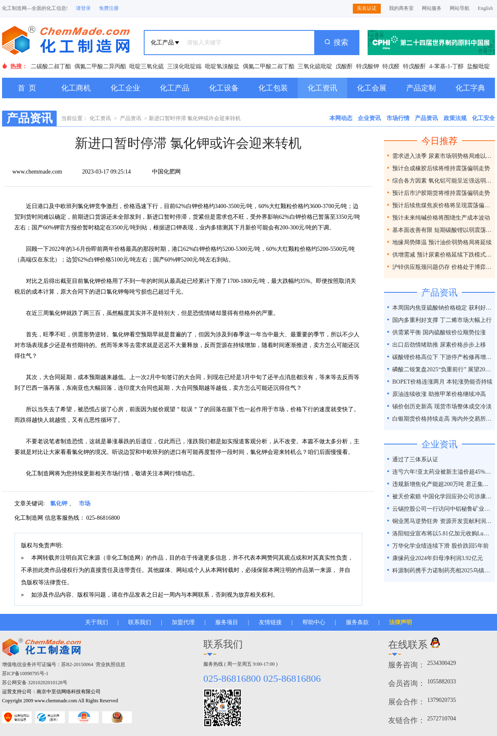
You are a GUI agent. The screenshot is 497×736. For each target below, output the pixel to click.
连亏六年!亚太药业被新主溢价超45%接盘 (442, 472)
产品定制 (421, 88)
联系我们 (139, 622)
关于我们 (96, 622)
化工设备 (224, 88)
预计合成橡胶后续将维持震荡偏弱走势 (441, 168)
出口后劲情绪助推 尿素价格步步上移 (439, 345)
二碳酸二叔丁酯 (51, 66)
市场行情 (398, 118)
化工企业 (125, 88)
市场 (84, 503)
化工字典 (470, 88)
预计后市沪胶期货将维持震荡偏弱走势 (441, 193)
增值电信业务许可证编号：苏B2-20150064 (47, 664)
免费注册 (109, 8)
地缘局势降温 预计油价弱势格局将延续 (442, 242)
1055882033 (441, 681)
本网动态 (340, 118)
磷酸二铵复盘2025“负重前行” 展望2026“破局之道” (442, 369)
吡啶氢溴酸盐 (222, 66)
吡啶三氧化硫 (146, 66)
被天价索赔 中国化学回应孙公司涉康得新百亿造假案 (442, 496)
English (485, 8)
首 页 (27, 88)
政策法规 (455, 118)
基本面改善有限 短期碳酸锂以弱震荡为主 (442, 230)
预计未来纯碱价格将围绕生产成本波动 (441, 218)
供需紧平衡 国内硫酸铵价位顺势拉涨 (439, 332)
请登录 (83, 8)
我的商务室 (401, 8)
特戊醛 (391, 66)
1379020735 (441, 700)
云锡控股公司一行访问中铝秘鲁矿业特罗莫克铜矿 (442, 509)
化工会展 (372, 88)
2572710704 (441, 718)
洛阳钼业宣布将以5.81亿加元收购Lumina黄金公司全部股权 (442, 533)
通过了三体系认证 (415, 459)
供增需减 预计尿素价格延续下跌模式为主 (442, 255)
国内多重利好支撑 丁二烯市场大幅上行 (442, 320)
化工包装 (273, 88)
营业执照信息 (110, 664)
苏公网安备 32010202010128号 (34, 682)
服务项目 (226, 622)
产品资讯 (130, 118)
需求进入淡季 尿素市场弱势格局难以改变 (442, 156)
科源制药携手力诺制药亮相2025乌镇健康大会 (442, 570)
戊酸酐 (344, 66)
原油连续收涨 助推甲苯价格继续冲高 (439, 394)
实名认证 (367, 8)
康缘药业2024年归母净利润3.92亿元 (437, 558)
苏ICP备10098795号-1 (25, 673)
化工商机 (76, 88)
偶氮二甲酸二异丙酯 (100, 66)
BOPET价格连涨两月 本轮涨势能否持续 (442, 382)
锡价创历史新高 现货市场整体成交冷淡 (442, 406)
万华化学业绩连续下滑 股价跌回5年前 (440, 546)
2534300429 (441, 663)
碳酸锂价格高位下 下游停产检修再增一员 (442, 357)
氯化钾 (58, 503)
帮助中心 (313, 622)
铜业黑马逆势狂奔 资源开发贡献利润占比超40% (442, 521)
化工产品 (174, 88)
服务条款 (357, 622)
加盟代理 (183, 622)
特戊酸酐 (414, 66)
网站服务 (432, 8)
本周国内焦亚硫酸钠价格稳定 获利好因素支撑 (442, 308)
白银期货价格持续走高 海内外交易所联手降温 (442, 419)
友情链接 (270, 622)
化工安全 (483, 118)
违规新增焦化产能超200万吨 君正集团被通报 (442, 484)
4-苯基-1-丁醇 (446, 66)
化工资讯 (322, 88)
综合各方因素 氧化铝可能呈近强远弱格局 (442, 181)
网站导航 (459, 8)
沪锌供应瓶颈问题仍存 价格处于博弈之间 (442, 267)
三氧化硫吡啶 (315, 66)
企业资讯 (369, 118)
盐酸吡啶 (478, 66)
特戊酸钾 (367, 66)
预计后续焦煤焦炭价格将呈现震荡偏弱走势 (442, 205)
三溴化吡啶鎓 (184, 66)
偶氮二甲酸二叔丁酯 (269, 66)
